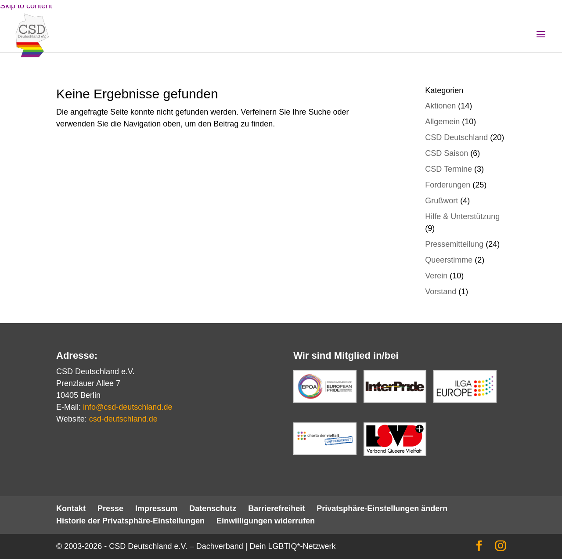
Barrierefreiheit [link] (276, 508)
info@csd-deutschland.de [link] (127, 407)
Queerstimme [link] (448, 260)
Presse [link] (110, 508)
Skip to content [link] (26, 5)
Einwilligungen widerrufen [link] (265, 520)
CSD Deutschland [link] (456, 137)
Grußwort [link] (441, 200)
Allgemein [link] (442, 121)
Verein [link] (436, 275)
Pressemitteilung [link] (454, 244)
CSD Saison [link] (446, 153)
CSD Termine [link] (448, 169)
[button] (541, 40)
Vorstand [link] (440, 291)
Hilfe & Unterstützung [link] (462, 216)
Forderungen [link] (447, 184)
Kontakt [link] (71, 508)
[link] (38, 43)
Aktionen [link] (440, 105)
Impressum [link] (156, 508)
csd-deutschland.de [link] (123, 419)
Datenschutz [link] (212, 508)
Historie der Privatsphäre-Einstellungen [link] (130, 520)
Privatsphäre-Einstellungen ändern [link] (382, 508)
